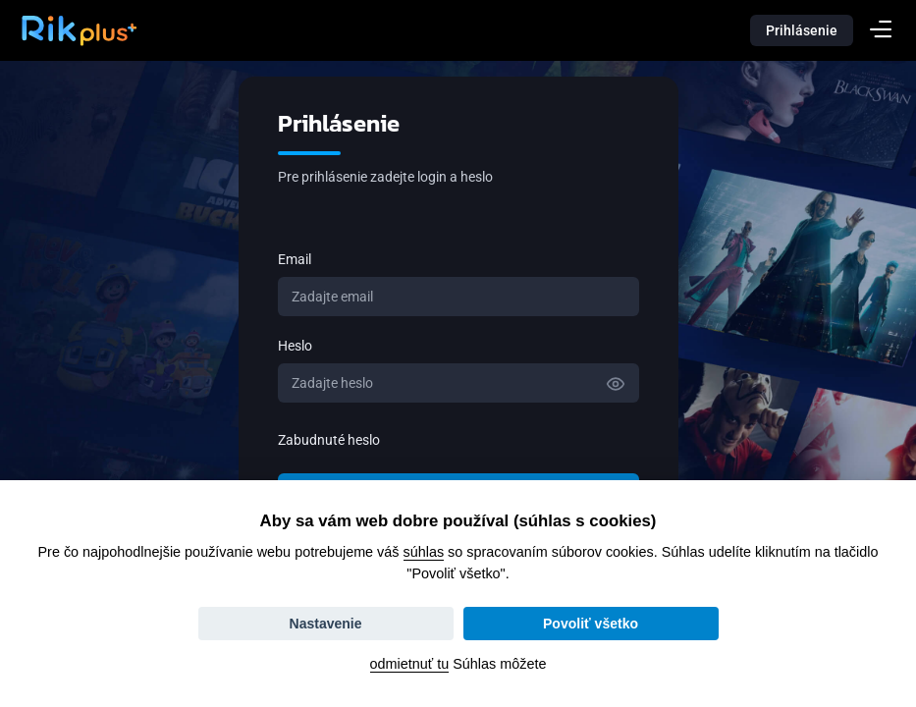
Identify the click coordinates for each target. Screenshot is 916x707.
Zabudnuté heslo (329, 440)
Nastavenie (326, 623)
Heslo (295, 346)
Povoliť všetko (590, 623)
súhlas (424, 552)
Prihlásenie (801, 30)
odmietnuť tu (410, 664)
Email (294, 259)
